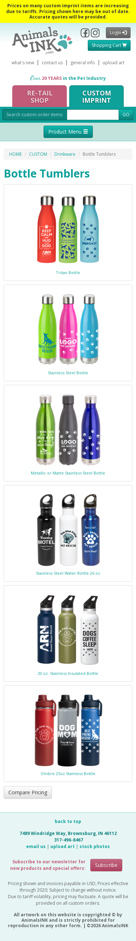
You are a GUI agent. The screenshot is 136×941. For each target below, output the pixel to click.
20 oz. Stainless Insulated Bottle (68, 673)
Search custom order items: (35, 114)
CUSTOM (38, 154)
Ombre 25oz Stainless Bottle (68, 773)
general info (82, 63)
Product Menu (68, 131)
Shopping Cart (109, 45)
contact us (52, 63)
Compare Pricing (27, 792)
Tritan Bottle (68, 272)
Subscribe (106, 864)
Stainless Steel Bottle (68, 372)
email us (36, 846)
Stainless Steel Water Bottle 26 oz (68, 573)
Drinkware (64, 154)
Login (118, 32)
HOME (15, 154)
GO (126, 114)
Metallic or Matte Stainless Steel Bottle (68, 473)
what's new (23, 63)
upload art (113, 63)
